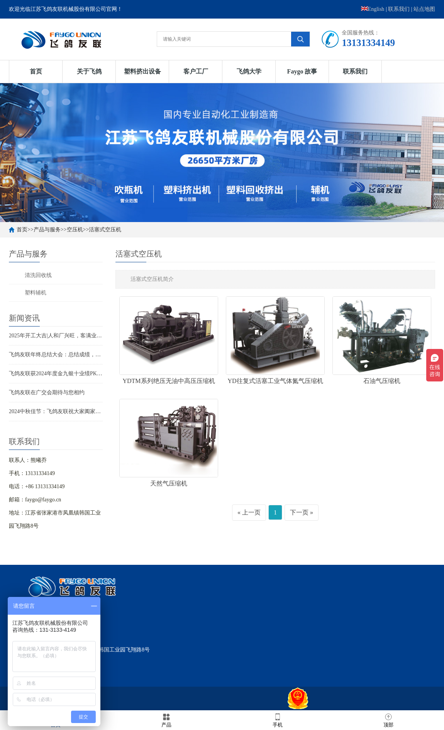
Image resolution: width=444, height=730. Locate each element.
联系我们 (399, 9)
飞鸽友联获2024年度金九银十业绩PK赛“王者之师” (69, 373)
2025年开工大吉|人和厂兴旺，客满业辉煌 (58, 336)
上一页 (251, 512)
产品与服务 (47, 230)
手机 (278, 720)
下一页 (299, 512)
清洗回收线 (38, 275)
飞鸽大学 (249, 71)
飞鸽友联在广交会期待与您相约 (47, 392)
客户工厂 (195, 71)
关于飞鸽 (89, 71)
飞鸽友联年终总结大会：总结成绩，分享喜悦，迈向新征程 (79, 354)
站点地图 (424, 9)
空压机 (75, 230)
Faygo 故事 (302, 71)
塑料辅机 (35, 293)
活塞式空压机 (105, 230)
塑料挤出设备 (142, 71)
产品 (166, 720)
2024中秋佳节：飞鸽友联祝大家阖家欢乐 (57, 411)
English (373, 9)
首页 (36, 71)
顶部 (388, 720)
